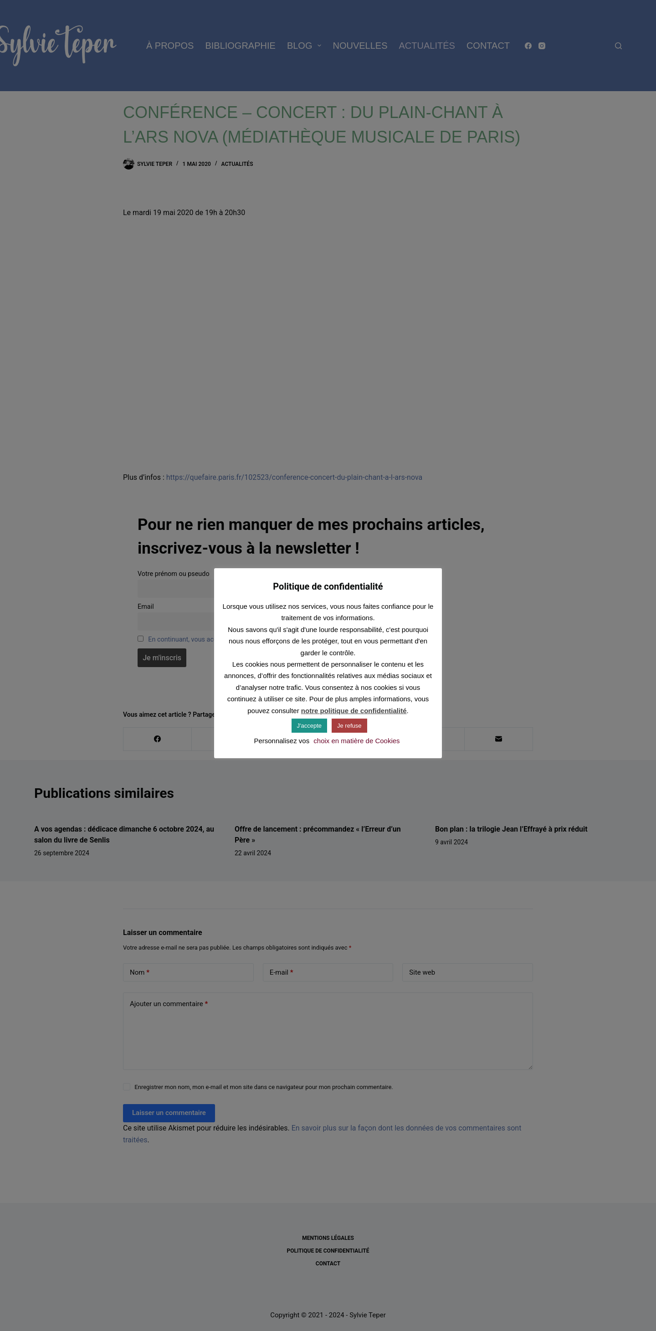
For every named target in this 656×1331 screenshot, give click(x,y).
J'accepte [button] (309, 725)
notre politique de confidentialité (354, 710)
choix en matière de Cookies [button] (356, 741)
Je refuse (349, 725)
